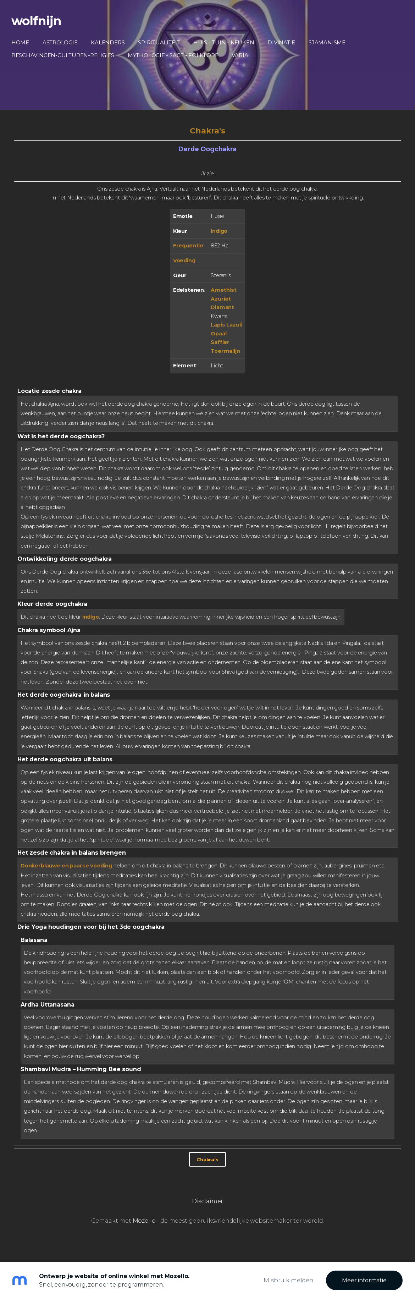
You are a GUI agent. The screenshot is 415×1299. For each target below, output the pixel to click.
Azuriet (221, 299)
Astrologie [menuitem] (63, 42)
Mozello (144, 1220)
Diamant (222, 307)
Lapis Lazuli (226, 325)
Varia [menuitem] (243, 55)
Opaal (218, 333)
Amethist (224, 290)
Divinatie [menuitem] (284, 42)
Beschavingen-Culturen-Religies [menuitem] (65, 55)
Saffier (220, 342)
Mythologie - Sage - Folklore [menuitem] (176, 55)
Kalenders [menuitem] (111, 42)
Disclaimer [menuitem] (207, 1201)
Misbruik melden (289, 1280)
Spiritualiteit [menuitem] (162, 42)
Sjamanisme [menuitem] (329, 42)
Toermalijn (225, 351)
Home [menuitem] (23, 42)
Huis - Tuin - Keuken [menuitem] (226, 42)
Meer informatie (364, 1280)
